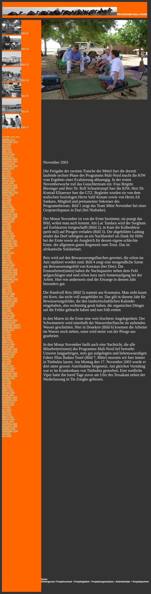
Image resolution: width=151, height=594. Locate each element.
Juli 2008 (6, 223)
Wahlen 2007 (8, 252)
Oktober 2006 (8, 276)
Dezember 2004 (9, 320)
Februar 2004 (8, 344)
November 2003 (9, 351)
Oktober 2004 (8, 322)
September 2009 (10, 192)
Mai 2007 (6, 257)
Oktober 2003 (8, 354)
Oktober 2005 (8, 303)
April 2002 (7, 387)
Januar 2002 (8, 395)
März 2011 (7, 151)
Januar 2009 (8, 211)
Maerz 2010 (8, 178)
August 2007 (8, 248)
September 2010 (10, 166)
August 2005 (8, 305)
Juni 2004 (6, 334)
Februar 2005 (8, 315)
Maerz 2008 (8, 233)
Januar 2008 (8, 238)
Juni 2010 (6, 173)
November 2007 (9, 243)
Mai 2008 (6, 228)
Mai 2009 (6, 202)
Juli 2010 (6, 170)
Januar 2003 (8, 370)
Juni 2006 (6, 286)
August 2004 (8, 329)
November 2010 (9, 161)
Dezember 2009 (9, 185)
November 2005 (9, 301)
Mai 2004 (6, 337)
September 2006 (10, 279)
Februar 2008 (8, 235)
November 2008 (9, 216)
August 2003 (8, 356)
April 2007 (7, 260)
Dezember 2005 (9, 298)
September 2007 (10, 245)
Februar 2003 (8, 368)
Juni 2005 (6, 310)
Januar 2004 (8, 346)
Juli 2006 (6, 284)
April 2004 (7, 339)
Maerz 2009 (8, 207)
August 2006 (8, 281)
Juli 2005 (6, 308)
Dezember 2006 (9, 269)
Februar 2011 (8, 154)
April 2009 (7, 204)
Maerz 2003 (8, 366)
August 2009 (8, 195)
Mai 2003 (6, 363)
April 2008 (7, 231)
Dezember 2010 (9, 158)
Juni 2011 (6, 144)
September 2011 (10, 141)
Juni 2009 (6, 199)
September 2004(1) (11, 327)
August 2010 (8, 168)
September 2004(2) (11, 325)
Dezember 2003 (9, 349)
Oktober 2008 (8, 219)
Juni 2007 (6, 255)
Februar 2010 (8, 180)
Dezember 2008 (9, 214)
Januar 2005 (8, 317)
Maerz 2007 (8, 262)
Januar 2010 (8, 182)
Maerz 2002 (8, 390)
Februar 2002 (8, 392)
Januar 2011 (8, 156)
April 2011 (7, 149)
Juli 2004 (6, 332)
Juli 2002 (6, 380)
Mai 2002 (6, 385)
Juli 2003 (6, 358)
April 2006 (7, 288)
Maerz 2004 (8, 341)
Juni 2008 (6, 226)
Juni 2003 (6, 361)
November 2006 (9, 272)
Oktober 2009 (8, 190)
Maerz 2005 (8, 313)
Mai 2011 (6, 146)
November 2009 (9, 187)
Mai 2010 (6, 175)
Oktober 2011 (8, 139)
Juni (4, 382)
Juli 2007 (6, 250)
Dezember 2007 (9, 240)
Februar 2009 (8, 209)
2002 (9, 382)
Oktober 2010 (8, 163)
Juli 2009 (6, 197)
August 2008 (8, 221)
